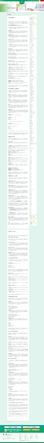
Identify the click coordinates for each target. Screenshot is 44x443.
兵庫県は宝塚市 (31, 71)
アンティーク (31, 147)
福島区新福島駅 (31, 123)
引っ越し (31, 102)
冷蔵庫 (30, 169)
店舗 (30, 184)
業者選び (31, 193)
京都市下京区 (31, 67)
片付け (30, 118)
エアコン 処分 (31, 42)
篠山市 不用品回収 (31, 124)
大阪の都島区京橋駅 (31, 88)
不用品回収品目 (11, 2)
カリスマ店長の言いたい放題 (32, 16)
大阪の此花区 (31, 84)
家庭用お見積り (26, 429)
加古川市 (31, 172)
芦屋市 (30, 202)
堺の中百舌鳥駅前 (31, 80)
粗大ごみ (31, 201)
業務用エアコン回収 (31, 110)
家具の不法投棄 (31, 98)
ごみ (30, 146)
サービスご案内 (6, 2)
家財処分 (31, 180)
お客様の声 (26, 436)
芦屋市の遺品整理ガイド (11, 17)
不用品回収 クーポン (32, 59)
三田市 (30, 159)
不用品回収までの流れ (21, 436)
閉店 (30, 211)
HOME (7, 12)
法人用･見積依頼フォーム (38, 437)
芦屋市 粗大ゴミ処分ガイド (12, 231)
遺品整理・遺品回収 (31, 132)
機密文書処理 (31, 111)
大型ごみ (31, 176)
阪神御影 (31, 139)
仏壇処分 (31, 68)
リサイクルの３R (31, 56)
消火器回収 (31, 115)
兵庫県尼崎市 (31, 73)
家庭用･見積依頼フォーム (33, 437)
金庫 (30, 210)
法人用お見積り (35, 429)
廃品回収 (31, 185)
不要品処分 (31, 63)
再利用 (30, 168)
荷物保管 (31, 203)
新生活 (30, 190)
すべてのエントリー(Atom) (32, 220)
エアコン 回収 (31, 43)
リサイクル (31, 55)
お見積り (38, 2)
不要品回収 (31, 163)
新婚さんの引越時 (31, 107)
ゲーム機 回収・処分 (32, 46)
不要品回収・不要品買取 (32, 64)
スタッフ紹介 (37, 436)
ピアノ (30, 155)
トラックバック (12, 227)
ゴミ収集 (31, 150)
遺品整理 (31, 131)
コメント (9, 227)
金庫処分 (31, 136)
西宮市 (30, 206)
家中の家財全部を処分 (32, 97)
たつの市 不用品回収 (32, 51)
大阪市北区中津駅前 (31, 90)
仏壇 (30, 164)
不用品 (30, 160)
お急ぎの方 (42, 0)
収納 (30, 173)
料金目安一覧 (16, 2)
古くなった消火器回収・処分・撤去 (33, 77)
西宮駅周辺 (31, 128)
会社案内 (32, 2)
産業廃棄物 (31, 197)
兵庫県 (30, 167)
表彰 (30, 127)
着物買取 (31, 198)
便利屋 (30, 69)
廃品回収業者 (31, 101)
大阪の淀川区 (31, 85)
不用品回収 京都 (31, 60)
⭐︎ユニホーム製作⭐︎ (31, 20)
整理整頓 (31, 106)
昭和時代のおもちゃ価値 (32, 19)
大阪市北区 (31, 89)
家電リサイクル (31, 181)
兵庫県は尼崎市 (31, 72)
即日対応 (31, 76)
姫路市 (30, 177)
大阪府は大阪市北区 (31, 94)
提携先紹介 (21, 437)
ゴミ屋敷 (31, 47)
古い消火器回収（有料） (27, 437)
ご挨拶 (30, 50)
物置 (30, 119)
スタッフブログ (10, 12)
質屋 (30, 207)
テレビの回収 (31, 52)
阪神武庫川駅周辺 (31, 140)
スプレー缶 (31, 152)
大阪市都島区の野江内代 (32, 93)
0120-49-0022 (36, 0)
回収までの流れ (27, 2)
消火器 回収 (31, 114)
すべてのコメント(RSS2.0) (32, 221)
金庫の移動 (31, 135)
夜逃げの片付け (31, 81)
